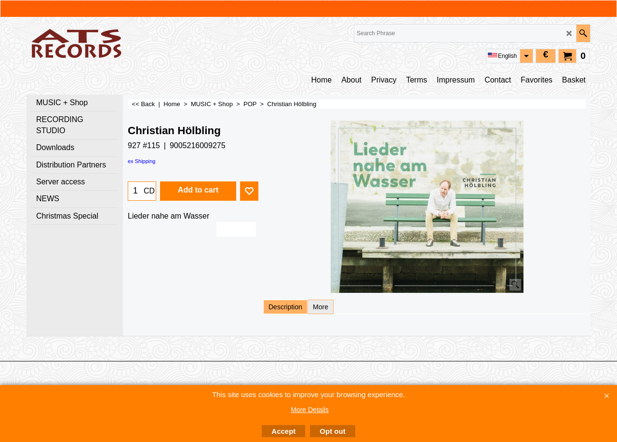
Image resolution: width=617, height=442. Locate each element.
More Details (310, 410)
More (320, 307)
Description (285, 307)
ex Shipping (142, 161)
